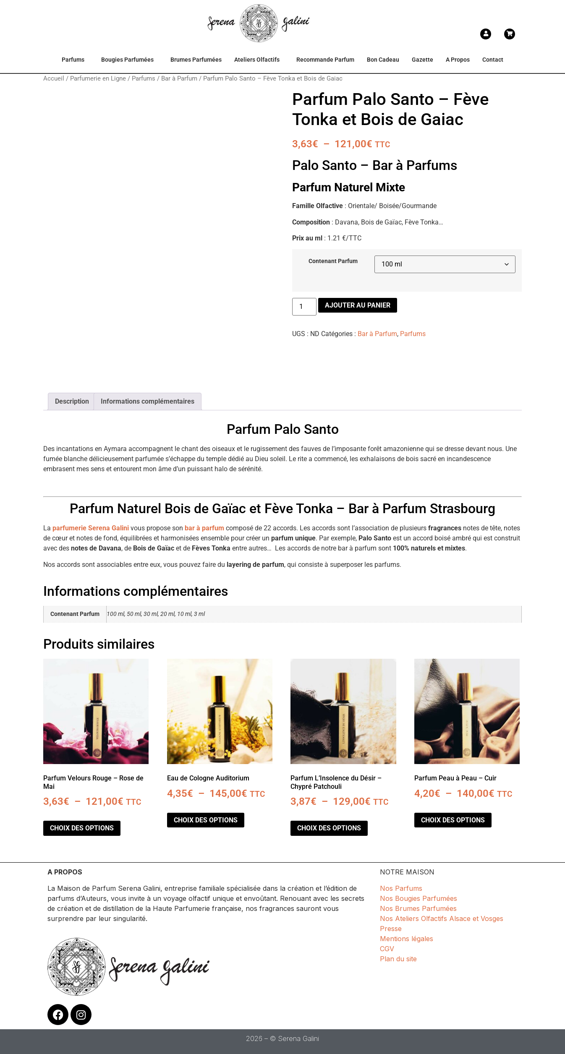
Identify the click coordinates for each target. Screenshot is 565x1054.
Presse (391, 928)
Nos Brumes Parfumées (418, 908)
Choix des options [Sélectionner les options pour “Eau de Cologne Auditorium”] (206, 820)
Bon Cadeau (383, 59)
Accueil (53, 78)
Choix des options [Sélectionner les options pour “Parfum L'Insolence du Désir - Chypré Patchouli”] (329, 828)
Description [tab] (72, 401)
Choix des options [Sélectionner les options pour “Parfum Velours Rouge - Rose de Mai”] (82, 828)
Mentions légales (406, 938)
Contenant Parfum (333, 261)
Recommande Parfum (325, 59)
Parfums (73, 59)
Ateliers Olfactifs (257, 59)
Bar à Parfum (179, 78)
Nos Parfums (401, 888)
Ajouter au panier (357, 305)
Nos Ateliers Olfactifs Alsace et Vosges (441, 918)
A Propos (458, 59)
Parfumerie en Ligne (98, 78)
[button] (75, 60)
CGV (387, 948)
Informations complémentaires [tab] (147, 401)
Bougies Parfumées (127, 59)
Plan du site (398, 959)
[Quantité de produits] (304, 307)
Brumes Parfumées (196, 59)
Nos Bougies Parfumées (418, 898)
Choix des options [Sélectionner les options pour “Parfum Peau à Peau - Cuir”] (453, 820)
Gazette (422, 59)
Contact (492, 59)
